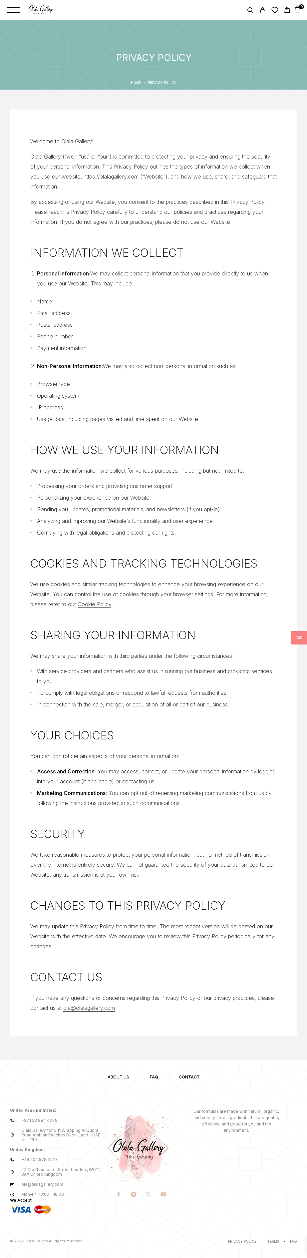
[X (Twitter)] (148, 1195)
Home (136, 83)
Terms (273, 1241)
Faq (293, 1241)
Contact (189, 1076)
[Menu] (13, 10)
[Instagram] (133, 1195)
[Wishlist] (274, 11)
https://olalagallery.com (111, 176)
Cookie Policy (94, 604)
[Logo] (41, 10)
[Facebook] (118, 1195)
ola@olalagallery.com (89, 1008)
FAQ (154, 1076)
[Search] (250, 11)
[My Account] (262, 11)
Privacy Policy (242, 1241)
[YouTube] (163, 1195)
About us (118, 1076)
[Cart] (287, 11)
